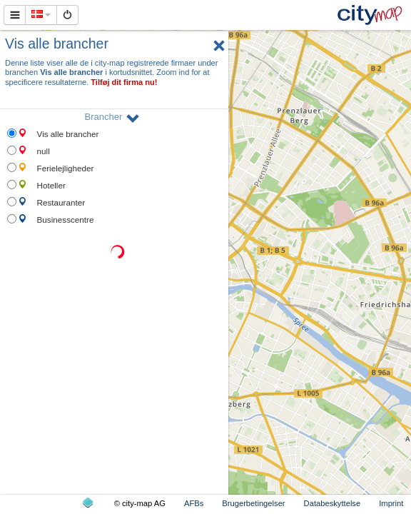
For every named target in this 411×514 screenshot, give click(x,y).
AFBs (193, 503)
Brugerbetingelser (253, 503)
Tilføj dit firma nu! (124, 82)
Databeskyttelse (332, 503)
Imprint (391, 503)
